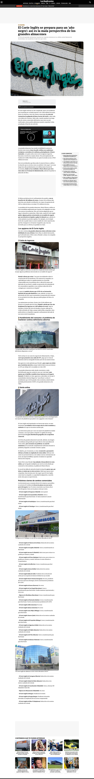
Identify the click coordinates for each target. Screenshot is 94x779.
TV (49, 3)
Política (31, 3)
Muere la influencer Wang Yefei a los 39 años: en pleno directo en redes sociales (70, 178)
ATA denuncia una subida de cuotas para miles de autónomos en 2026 (71, 771)
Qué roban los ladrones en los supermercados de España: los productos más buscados (70, 159)
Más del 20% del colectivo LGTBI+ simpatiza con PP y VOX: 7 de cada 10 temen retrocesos (70, 175)
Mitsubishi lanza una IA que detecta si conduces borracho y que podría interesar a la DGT (55, 771)
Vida (70, 3)
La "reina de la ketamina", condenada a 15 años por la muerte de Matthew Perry (38, 771)
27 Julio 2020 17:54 (27, 102)
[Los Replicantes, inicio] (47, 1)
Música (53, 3)
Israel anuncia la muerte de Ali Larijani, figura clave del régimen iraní (70, 184)
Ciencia (43, 3)
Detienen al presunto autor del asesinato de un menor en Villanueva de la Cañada (71, 753)
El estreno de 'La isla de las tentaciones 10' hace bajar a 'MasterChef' (35, 6)
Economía (37, 3)
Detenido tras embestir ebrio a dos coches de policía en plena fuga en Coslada (70, 181)
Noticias (25, 3)
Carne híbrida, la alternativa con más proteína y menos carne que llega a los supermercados (70, 162)
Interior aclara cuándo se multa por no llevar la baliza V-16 (70, 168)
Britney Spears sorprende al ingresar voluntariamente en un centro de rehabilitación (38, 753)
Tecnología (64, 3)
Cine (47, 3)
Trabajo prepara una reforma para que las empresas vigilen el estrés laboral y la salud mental (22, 771)
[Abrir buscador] (90, 2)
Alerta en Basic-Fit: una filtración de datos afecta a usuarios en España (22, 753)
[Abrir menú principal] (2, 2)
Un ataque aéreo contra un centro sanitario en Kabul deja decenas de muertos (70, 172)
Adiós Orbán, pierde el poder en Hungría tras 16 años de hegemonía (55, 753)
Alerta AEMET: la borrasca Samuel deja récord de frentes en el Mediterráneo (70, 165)
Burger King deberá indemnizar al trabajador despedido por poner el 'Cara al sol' (70, 156)
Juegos (58, 3)
